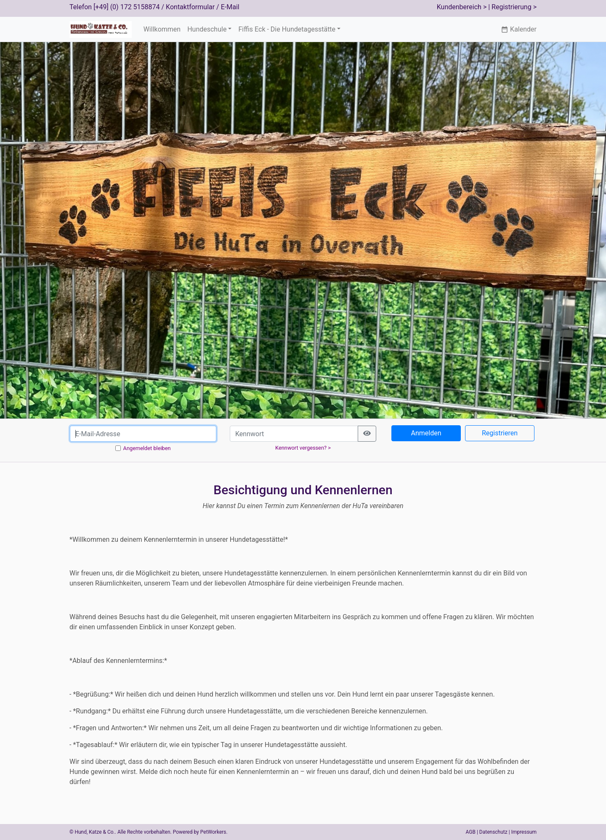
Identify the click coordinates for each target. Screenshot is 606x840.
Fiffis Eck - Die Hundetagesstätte (286, 29)
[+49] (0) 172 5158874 (126, 7)
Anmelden (426, 433)
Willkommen (162, 29)
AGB (471, 832)
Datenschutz (493, 832)
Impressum (524, 832)
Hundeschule (206, 29)
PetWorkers (213, 832)
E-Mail (230, 7)
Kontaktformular (190, 7)
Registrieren (500, 433)
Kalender (519, 29)
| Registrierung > (512, 7)
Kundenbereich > (462, 7)
